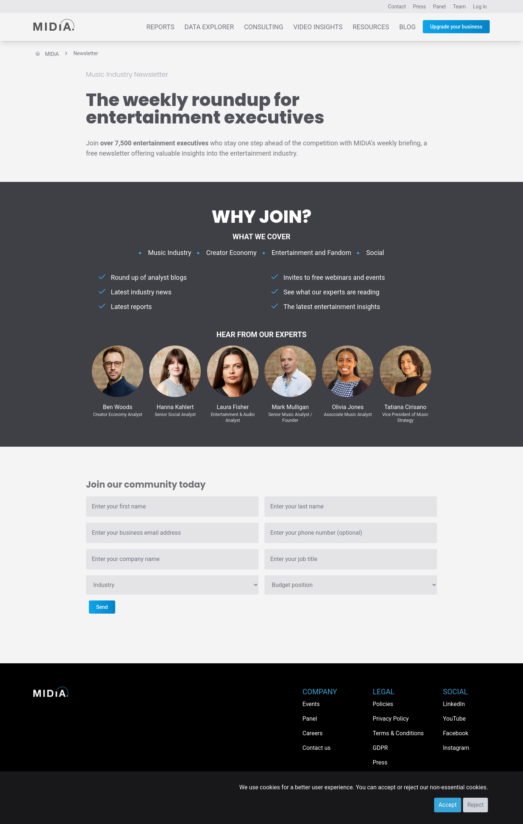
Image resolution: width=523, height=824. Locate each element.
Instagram (456, 747)
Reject (475, 804)
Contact (397, 6)
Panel (439, 6)
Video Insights (318, 27)
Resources (371, 27)
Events (311, 704)
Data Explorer (209, 27)
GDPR (380, 747)
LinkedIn (454, 704)
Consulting (263, 27)
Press (419, 6)
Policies (383, 704)
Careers (312, 733)
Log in (480, 6)
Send (102, 607)
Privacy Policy (391, 718)
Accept (448, 804)
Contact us (316, 747)
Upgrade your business (456, 27)
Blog (407, 27)
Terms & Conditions (398, 733)
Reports (160, 27)
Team (459, 6)
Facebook (455, 733)
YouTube (454, 718)
